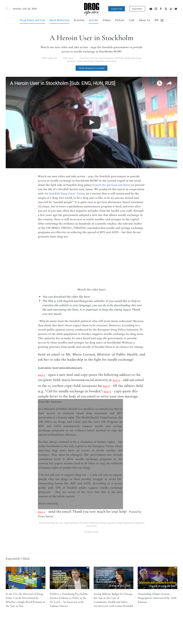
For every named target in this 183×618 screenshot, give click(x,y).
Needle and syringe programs (102, 523)
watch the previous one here (111, 185)
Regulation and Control (105, 61)
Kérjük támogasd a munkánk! (91, 68)
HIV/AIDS (118, 58)
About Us (144, 20)
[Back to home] (91, 8)
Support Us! (116, 8)
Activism (79, 20)
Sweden (95, 531)
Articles (93, 20)
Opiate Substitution (85, 61)
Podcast (120, 20)
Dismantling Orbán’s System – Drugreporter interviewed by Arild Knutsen (157, 598)
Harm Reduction (59, 20)
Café (131, 20)
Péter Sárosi (68, 58)
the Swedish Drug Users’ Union (64, 193)
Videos (107, 20)
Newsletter (137, 8)
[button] (7, 8)
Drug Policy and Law (32, 20)
